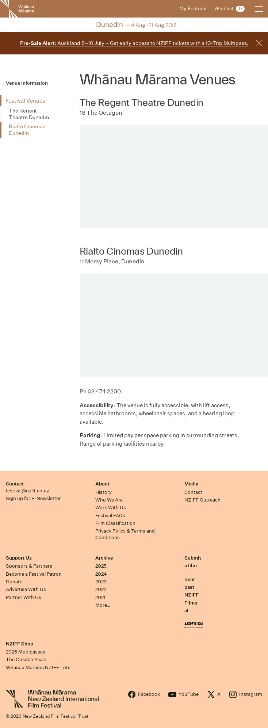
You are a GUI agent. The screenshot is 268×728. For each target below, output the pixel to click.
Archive (104, 558)
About (102, 484)
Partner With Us (23, 597)
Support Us (19, 558)
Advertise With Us (26, 589)
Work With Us (110, 507)
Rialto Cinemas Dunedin (27, 129)
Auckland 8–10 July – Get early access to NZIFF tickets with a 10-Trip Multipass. (134, 43)
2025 (101, 566)
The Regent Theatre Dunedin (29, 114)
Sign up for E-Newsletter (33, 498)
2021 (100, 597)
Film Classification (115, 523)
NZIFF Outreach (202, 500)
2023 (101, 582)
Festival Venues (25, 100)
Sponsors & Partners (29, 566)
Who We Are (109, 500)
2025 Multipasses (25, 652)
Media (191, 484)
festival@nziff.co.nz (27, 491)
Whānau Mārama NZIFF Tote (38, 667)
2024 (101, 574)
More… (102, 605)
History (103, 492)
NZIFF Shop (19, 644)
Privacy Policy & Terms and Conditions (125, 534)
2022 (100, 589)
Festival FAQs (110, 515)
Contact (15, 484)
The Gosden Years (26, 659)
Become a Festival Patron (34, 574)
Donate (14, 582)
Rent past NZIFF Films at (191, 595)
